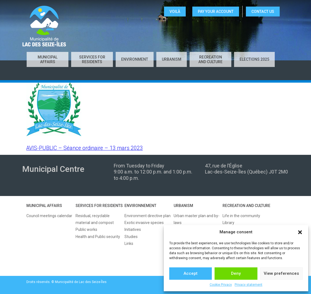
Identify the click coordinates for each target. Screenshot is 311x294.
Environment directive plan (147, 216)
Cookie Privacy (221, 285)
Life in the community (241, 216)
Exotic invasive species (144, 222)
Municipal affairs (47, 59)
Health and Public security (98, 236)
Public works (86, 229)
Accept (191, 273)
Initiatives (132, 229)
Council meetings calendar (49, 216)
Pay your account (216, 11)
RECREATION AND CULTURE (246, 205)
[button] (300, 232)
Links (128, 243)
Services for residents (92, 59)
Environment (134, 59)
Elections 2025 (254, 59)
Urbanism (171, 59)
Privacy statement (248, 285)
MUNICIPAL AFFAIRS (44, 205)
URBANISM (183, 205)
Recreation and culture (210, 59)
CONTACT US (262, 11)
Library (228, 222)
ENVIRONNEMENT (140, 205)
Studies (131, 236)
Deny (236, 273)
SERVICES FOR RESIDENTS (99, 205)
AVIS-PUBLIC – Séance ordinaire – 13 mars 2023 (84, 148)
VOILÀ (175, 11)
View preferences (281, 273)
